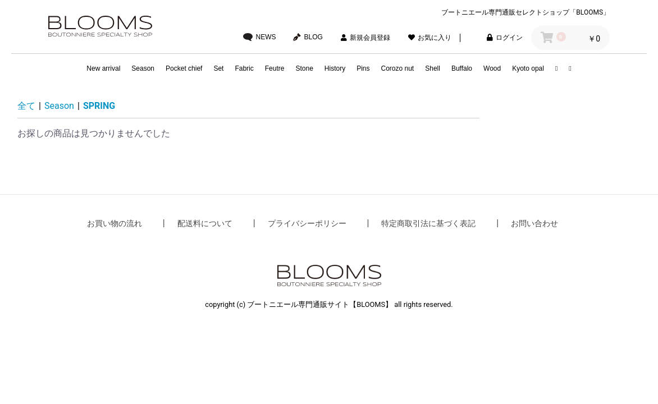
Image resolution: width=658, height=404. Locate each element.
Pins (363, 68)
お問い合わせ (534, 223)
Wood (492, 68)
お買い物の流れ (114, 223)
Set (218, 68)
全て (26, 105)
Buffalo (461, 68)
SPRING (99, 105)
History (335, 68)
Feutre (275, 68)
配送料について (204, 223)
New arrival (103, 68)
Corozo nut (397, 68)
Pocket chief (184, 68)
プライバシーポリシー (307, 223)
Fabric (244, 68)
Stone (304, 68)
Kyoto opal (528, 68)
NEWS (259, 37)
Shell (432, 68)
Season (142, 68)
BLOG (308, 37)
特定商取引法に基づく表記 (428, 223)
